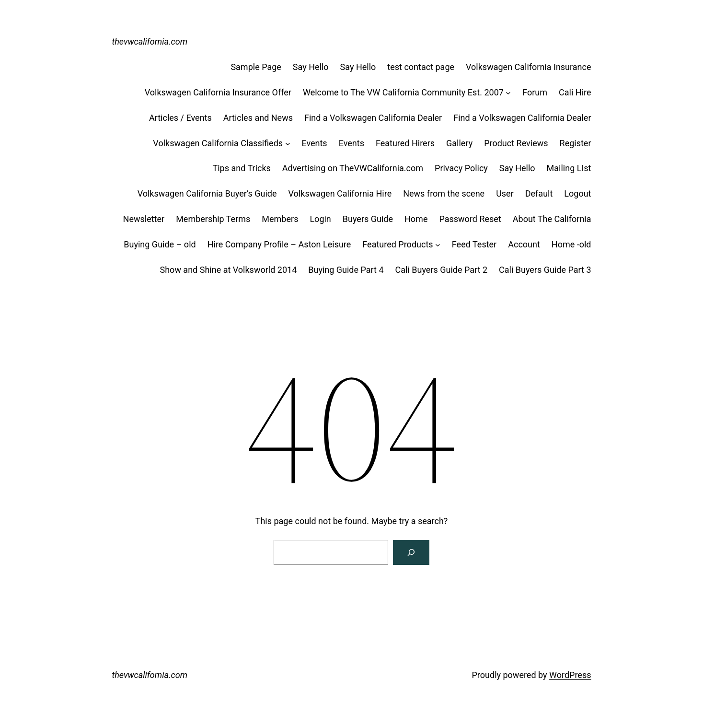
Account (524, 244)
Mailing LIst (569, 168)
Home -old (571, 244)
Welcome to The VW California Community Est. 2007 (403, 92)
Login (320, 219)
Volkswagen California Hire (340, 193)
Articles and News (258, 118)
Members (280, 219)
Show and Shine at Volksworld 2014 (228, 270)
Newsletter (144, 219)
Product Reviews (516, 143)
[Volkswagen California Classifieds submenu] (287, 143)
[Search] (411, 552)
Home (415, 219)
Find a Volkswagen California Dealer (373, 118)
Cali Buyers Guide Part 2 (441, 270)
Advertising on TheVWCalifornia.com (352, 168)
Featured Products (397, 244)
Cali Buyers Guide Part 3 (545, 270)
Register (575, 143)
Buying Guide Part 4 (345, 270)
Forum (534, 92)
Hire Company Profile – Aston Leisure (279, 244)
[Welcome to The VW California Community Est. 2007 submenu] (508, 92)
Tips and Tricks (241, 168)
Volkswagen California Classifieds (218, 143)
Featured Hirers (405, 143)
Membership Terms (213, 219)
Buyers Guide (368, 219)
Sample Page (255, 67)
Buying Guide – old (160, 244)
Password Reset (470, 219)
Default (539, 193)
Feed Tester (474, 244)
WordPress (570, 675)
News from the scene (443, 193)
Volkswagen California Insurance (528, 67)
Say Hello (311, 67)
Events (314, 143)
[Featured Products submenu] (437, 244)
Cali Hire (575, 92)
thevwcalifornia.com (150, 41)
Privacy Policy (461, 168)
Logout (577, 193)
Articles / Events (180, 118)
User (505, 193)
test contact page (420, 67)
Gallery (459, 143)
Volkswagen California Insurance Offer (218, 92)
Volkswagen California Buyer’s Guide (207, 193)
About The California (552, 219)
